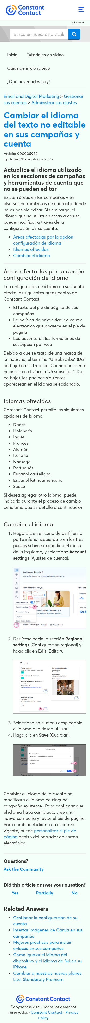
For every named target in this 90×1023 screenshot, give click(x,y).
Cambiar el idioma (31, 255)
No (75, 893)
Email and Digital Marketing (31, 96)
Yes (15, 893)
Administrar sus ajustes (54, 102)
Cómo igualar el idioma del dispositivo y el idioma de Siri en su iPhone (47, 961)
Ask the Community (24, 869)
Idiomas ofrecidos (30, 249)
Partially (44, 893)
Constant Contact (46, 1012)
